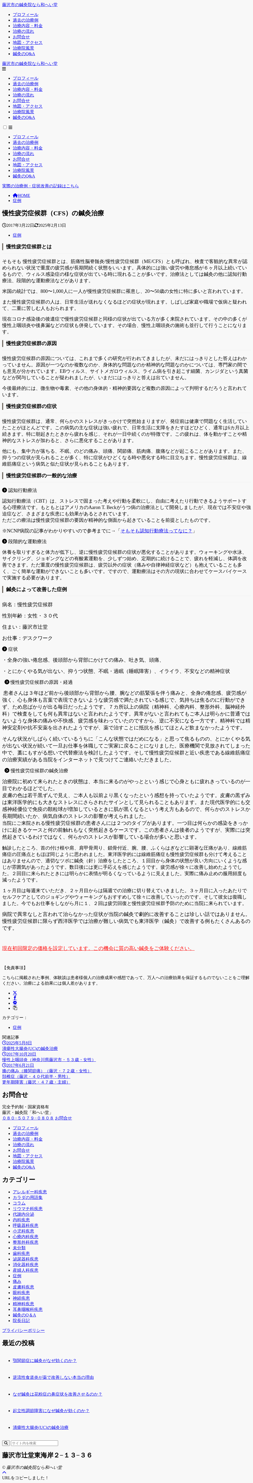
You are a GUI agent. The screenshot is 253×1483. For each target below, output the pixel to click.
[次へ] (126, 1082)
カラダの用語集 (28, 1197)
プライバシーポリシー (23, 1330)
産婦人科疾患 (25, 1270)
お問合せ (63, 1118)
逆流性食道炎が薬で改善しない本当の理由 (53, 1377)
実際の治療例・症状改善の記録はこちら (40, 186)
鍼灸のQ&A (24, 1167)
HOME (21, 195)
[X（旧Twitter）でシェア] (15, 993)
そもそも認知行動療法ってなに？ (156, 531)
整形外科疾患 (25, 1242)
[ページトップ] (4, 1472)
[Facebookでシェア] (15, 998)
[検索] (6, 1443)
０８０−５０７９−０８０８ (28, 1118)
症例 (17, 200)
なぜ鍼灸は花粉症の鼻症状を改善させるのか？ (57, 1394)
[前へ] (126, 1077)
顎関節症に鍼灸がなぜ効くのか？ (45, 1360)
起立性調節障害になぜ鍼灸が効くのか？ (51, 1410)
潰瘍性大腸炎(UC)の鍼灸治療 (41, 1427)
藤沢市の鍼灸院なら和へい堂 (30, 4)
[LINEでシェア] (15, 1003)
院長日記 (21, 1320)
